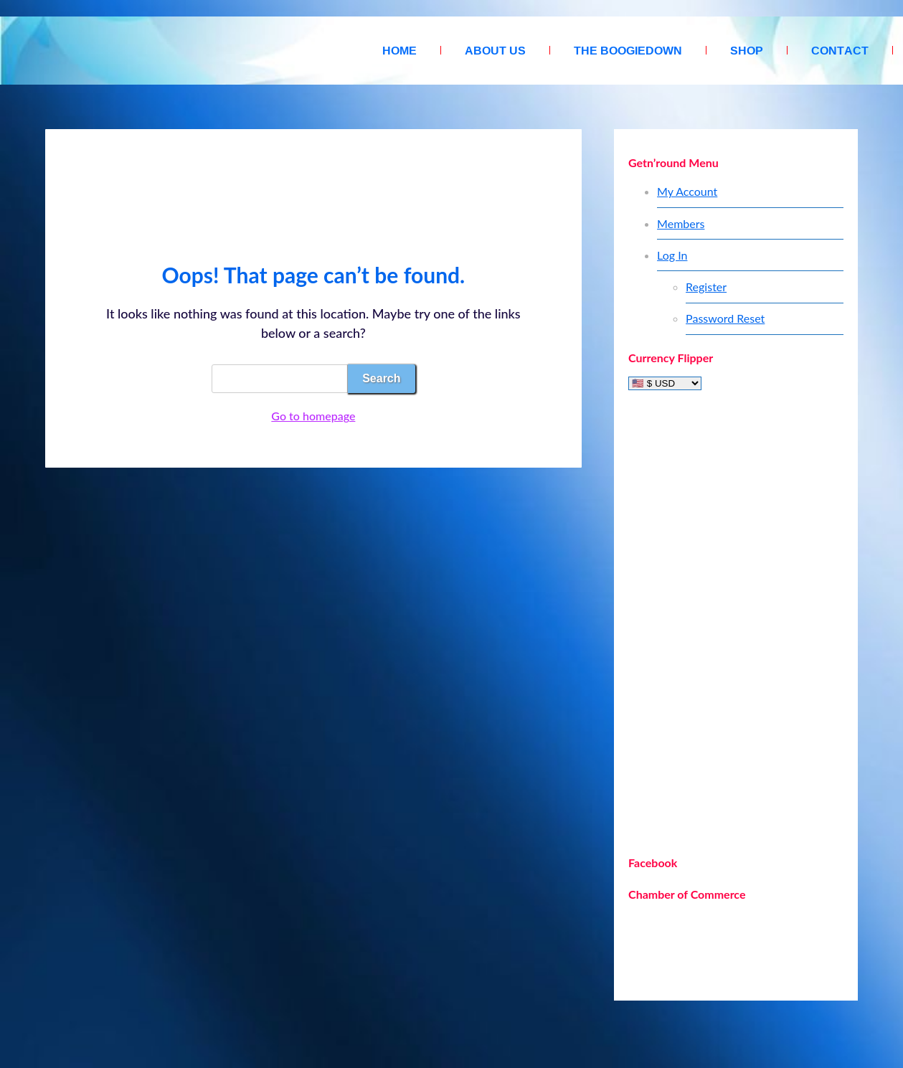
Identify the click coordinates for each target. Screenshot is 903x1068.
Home (399, 50)
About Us (495, 50)
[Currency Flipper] (664, 383)
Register (706, 286)
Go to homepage (313, 415)
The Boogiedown (628, 50)
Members (680, 223)
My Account (687, 191)
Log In (672, 255)
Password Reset (725, 318)
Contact (840, 50)
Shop (746, 50)
